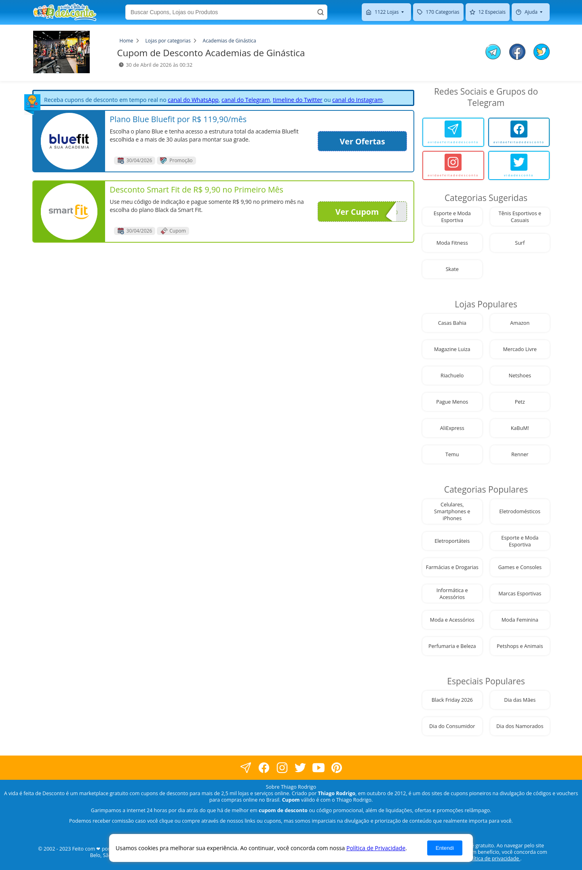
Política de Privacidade (375, 848)
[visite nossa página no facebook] (245, 768)
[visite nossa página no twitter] (300, 768)
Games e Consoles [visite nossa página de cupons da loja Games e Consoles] (520, 567)
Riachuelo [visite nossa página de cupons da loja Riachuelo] (452, 375)
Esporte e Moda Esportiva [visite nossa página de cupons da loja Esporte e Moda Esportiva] (452, 217)
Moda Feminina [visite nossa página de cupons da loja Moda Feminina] (520, 619)
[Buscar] (320, 12)
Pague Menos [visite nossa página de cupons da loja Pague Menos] (452, 401)
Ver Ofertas (362, 141)
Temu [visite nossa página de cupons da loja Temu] (452, 454)
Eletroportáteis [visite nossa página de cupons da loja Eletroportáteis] (452, 541)
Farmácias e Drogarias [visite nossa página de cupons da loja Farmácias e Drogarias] (452, 567)
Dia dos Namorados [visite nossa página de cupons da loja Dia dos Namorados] (519, 726)
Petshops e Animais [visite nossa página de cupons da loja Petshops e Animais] (520, 646)
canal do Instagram (357, 100)
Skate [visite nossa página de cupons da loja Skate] (452, 269)
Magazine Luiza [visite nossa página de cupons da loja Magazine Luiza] (452, 349)
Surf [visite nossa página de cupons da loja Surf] (520, 242)
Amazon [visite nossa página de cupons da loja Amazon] (519, 323)
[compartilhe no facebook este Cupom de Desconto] (517, 52)
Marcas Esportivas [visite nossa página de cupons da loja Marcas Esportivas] (519, 593)
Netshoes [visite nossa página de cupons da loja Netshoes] (520, 375)
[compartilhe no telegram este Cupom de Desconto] (493, 52)
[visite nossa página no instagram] (282, 768)
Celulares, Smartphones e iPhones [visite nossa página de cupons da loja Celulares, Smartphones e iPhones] (452, 511)
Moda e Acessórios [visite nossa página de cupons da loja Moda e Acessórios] (452, 619)
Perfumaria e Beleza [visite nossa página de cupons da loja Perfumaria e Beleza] (452, 646)
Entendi (445, 848)
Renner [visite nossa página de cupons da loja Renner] (520, 454)
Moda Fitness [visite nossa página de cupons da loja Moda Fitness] (452, 242)
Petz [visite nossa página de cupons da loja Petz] (520, 401)
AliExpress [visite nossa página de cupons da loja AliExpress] (452, 428)
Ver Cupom (365, 211)
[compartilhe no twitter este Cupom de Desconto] (542, 57)
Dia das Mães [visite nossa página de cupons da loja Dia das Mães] (520, 699)
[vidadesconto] (519, 165)
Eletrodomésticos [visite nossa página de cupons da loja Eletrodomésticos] (519, 511)
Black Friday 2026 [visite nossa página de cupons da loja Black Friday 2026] (452, 699)
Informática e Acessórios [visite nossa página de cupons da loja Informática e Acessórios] (452, 594)
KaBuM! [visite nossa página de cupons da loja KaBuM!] (520, 428)
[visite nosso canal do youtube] (318, 768)
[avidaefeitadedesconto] (453, 132)
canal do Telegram (245, 100)
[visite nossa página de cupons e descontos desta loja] (69, 141)
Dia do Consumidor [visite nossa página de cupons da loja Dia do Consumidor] (452, 726)
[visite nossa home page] (64, 12)
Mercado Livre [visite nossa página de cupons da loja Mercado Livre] (520, 349)
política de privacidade (493, 858)
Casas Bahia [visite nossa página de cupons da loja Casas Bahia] (452, 323)
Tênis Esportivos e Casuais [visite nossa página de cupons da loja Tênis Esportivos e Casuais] (520, 217)
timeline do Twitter (298, 100)
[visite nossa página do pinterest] (336, 768)
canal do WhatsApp (193, 100)
